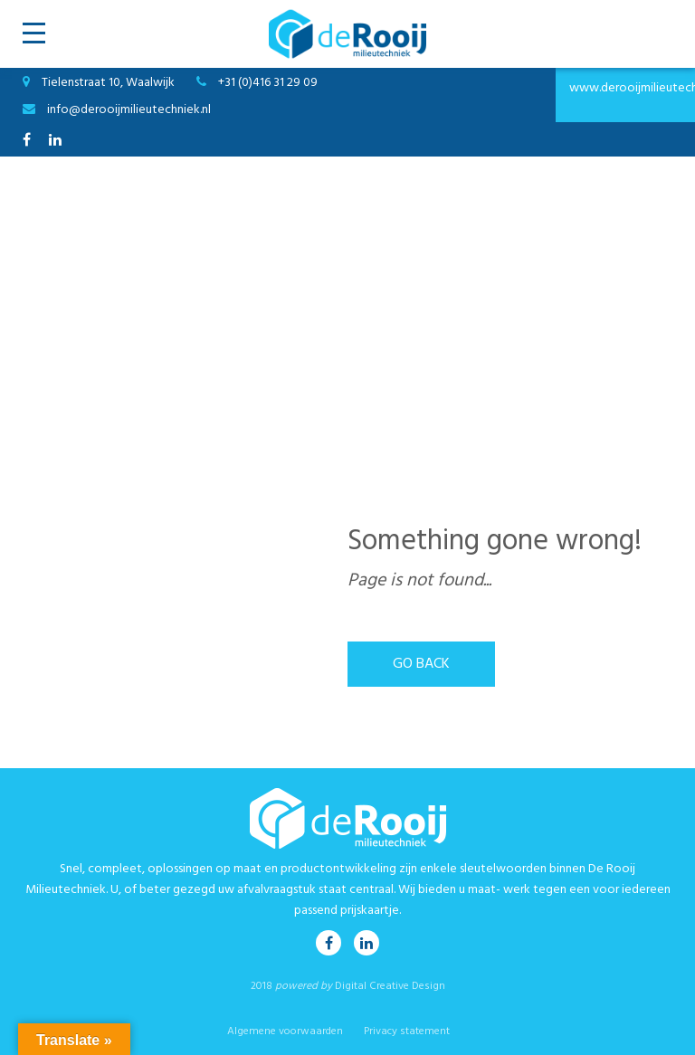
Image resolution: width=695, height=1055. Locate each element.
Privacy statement (407, 1031)
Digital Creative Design (390, 986)
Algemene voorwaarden (285, 1031)
